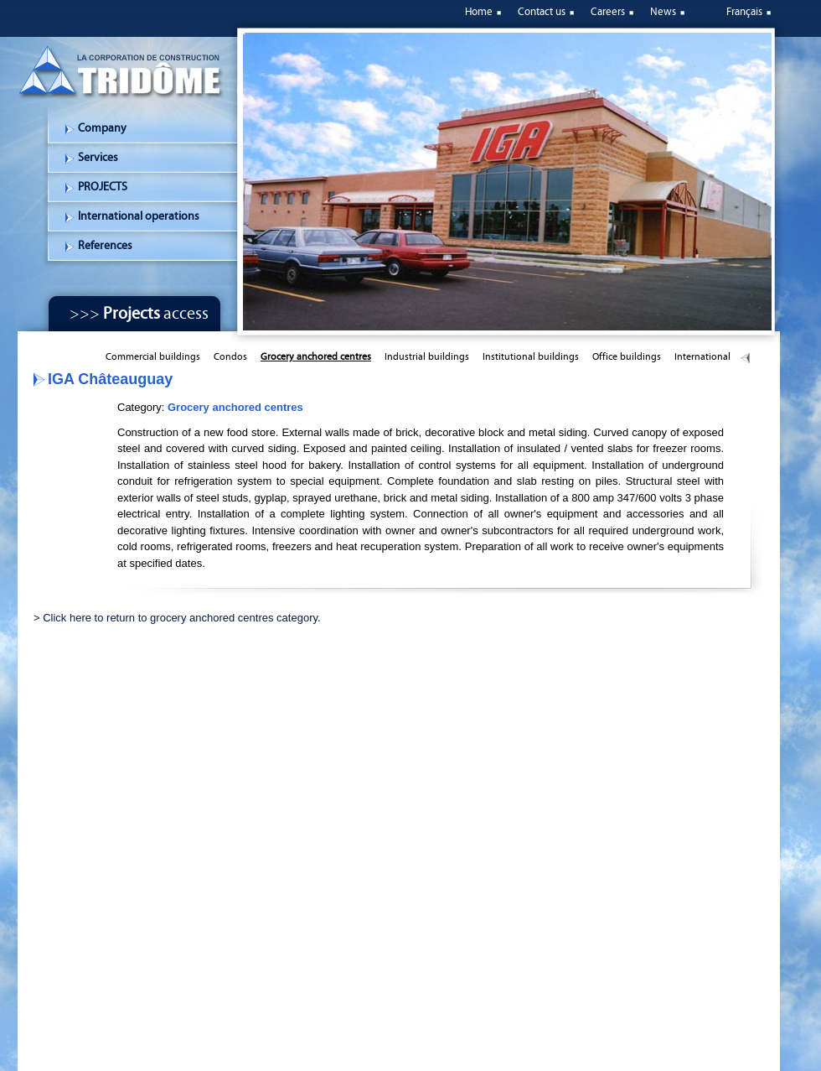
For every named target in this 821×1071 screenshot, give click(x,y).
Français (744, 12)
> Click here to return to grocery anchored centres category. (177, 617)
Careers (608, 12)
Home (479, 12)
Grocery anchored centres (316, 356)
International (702, 356)
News (663, 12)
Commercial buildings (153, 356)
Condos (230, 356)
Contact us (541, 12)
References (105, 245)
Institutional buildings (531, 356)
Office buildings (626, 356)
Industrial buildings (427, 356)
